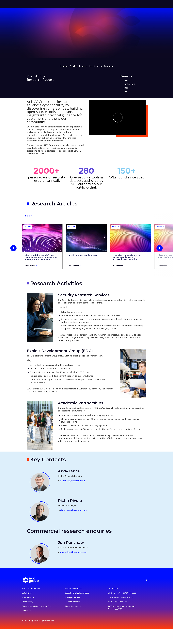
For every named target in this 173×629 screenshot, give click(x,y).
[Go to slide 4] (27, 216)
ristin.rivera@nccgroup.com (73, 510)
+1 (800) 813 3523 (127, 597)
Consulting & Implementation (77, 593)
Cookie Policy (27, 602)
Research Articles (68, 66)
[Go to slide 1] (25, 216)
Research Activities (88, 66)
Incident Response (72, 602)
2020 (125, 91)
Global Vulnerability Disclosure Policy (37, 606)
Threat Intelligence (73, 606)
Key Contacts (106, 66)
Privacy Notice (28, 597)
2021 (125, 88)
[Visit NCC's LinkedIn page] (147, 580)
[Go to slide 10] (31, 216)
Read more (30, 265)
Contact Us (26, 610)
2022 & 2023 (129, 84)
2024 (125, 80)
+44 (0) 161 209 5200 (127, 593)
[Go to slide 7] (29, 216)
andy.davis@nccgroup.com (72, 480)
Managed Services (72, 597)
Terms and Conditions (31, 588)
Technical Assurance (73, 588)
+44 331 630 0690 (115, 609)
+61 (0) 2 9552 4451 (121, 602)
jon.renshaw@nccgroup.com (73, 552)
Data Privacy (27, 593)
